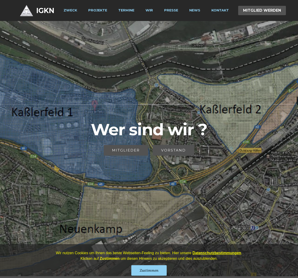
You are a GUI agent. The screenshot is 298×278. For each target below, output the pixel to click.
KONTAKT (220, 10)
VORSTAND (173, 150)
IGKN (45, 10)
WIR (149, 10)
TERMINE (126, 10)
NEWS (194, 10)
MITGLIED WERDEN (262, 10)
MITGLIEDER (126, 150)
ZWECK (70, 10)
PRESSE (171, 10)
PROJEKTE (97, 10)
